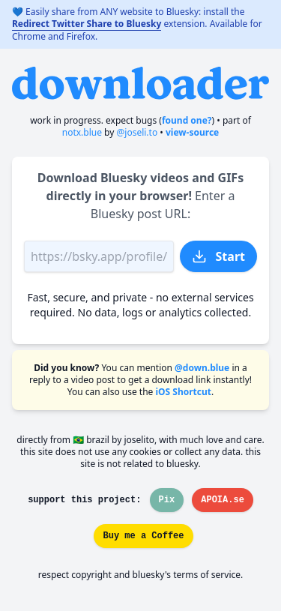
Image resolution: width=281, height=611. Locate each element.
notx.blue (82, 132)
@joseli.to (137, 132)
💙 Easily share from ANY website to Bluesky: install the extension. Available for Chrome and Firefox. (137, 24)
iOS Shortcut (183, 391)
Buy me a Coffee (143, 536)
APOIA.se (222, 500)
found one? (187, 120)
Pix (167, 500)
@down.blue (202, 367)
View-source (192, 132)
